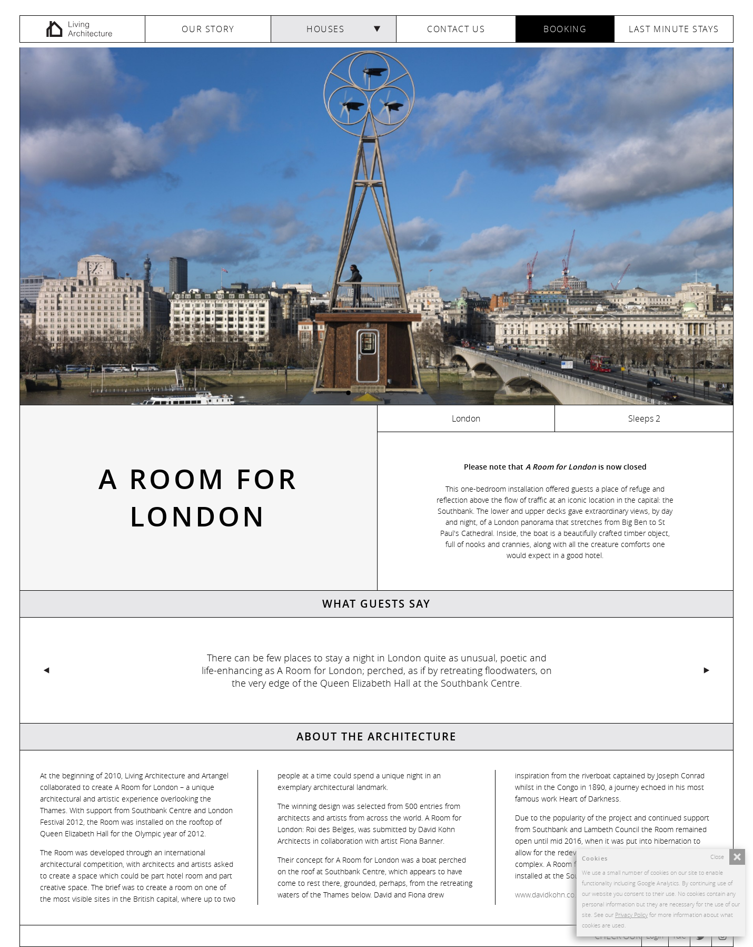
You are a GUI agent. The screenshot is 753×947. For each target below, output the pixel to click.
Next (554, 670)
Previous (198, 670)
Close (717, 857)
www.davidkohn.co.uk (549, 895)
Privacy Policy (631, 915)
